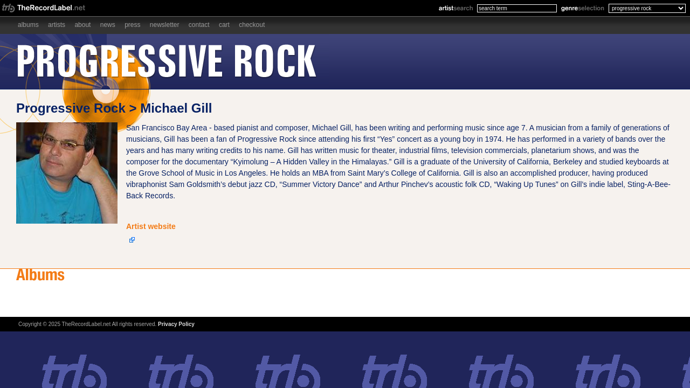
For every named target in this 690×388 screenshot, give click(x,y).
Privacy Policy (176, 324)
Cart (224, 25)
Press (132, 25)
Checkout (252, 25)
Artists (56, 25)
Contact (199, 25)
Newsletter (165, 25)
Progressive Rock (71, 108)
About (82, 25)
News (107, 25)
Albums (28, 25)
